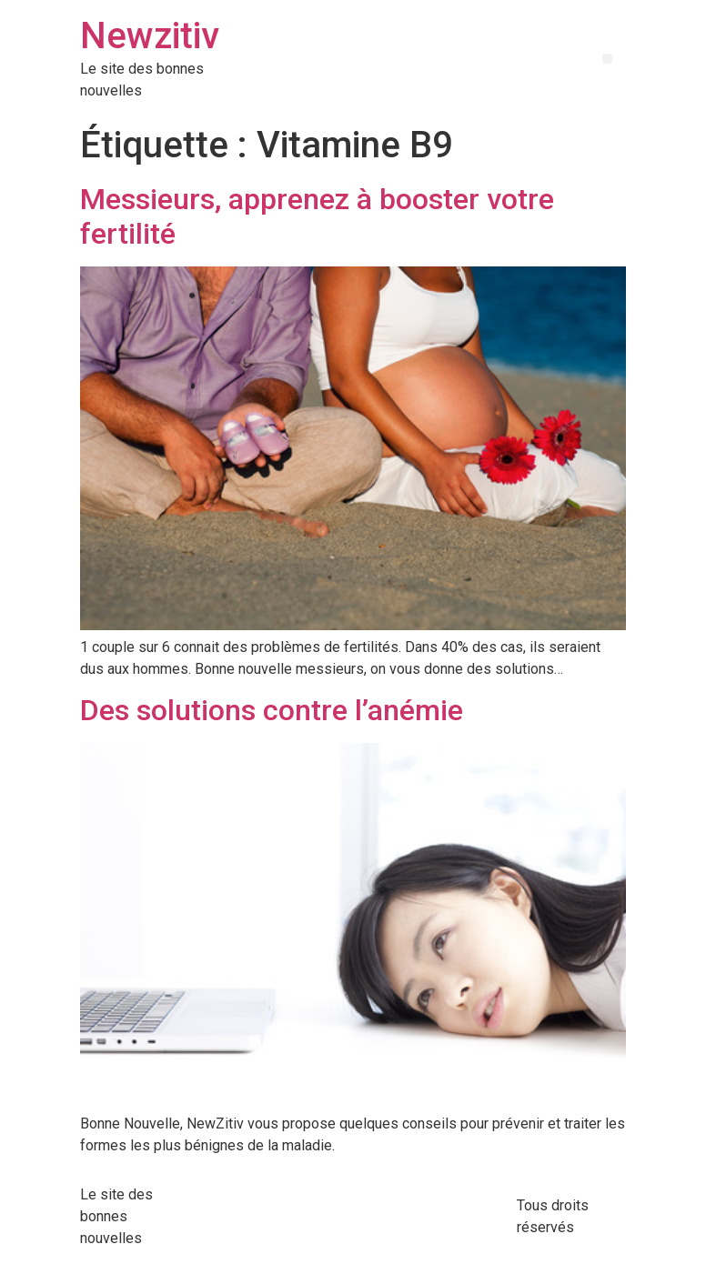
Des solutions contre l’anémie (271, 710)
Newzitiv (149, 36)
